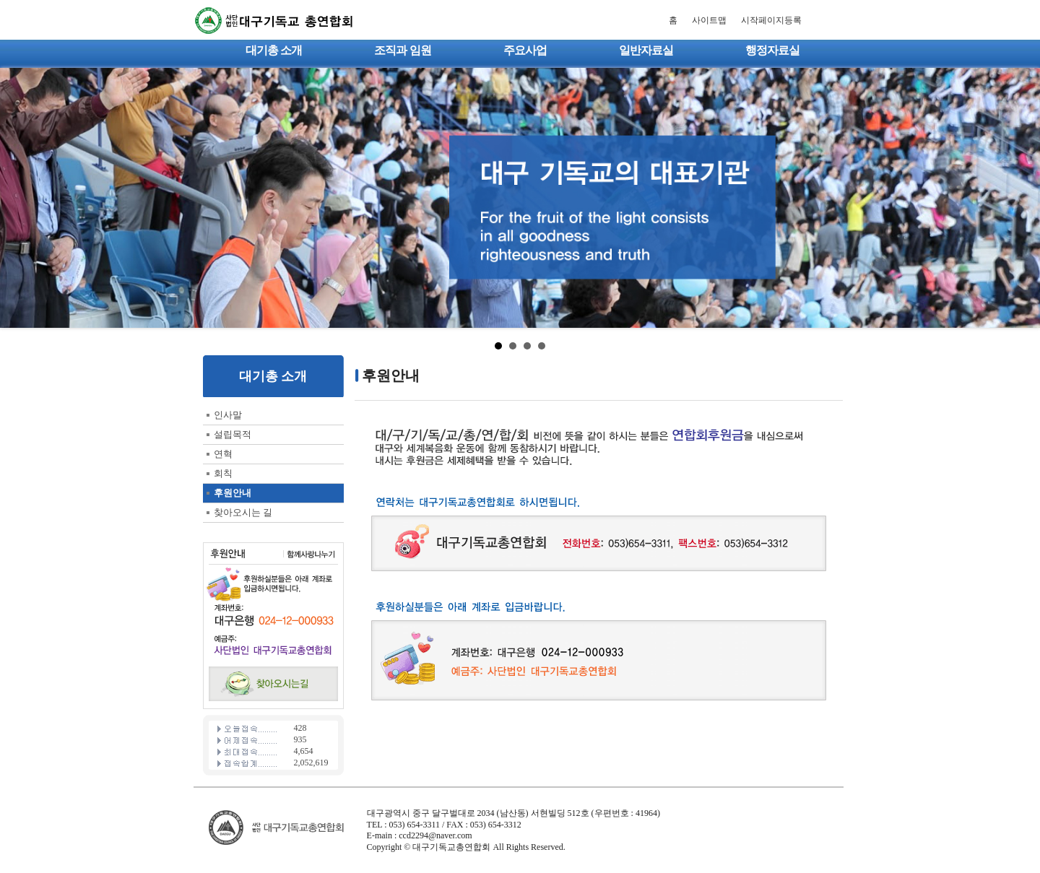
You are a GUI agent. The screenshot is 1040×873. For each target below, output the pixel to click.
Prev (18, 197)
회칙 (223, 473)
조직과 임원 (402, 50)
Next (1021, 197)
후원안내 (232, 492)
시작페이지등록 (771, 20)
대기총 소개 (274, 50)
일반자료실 (646, 50)
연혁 (223, 453)
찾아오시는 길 (243, 512)
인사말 (228, 414)
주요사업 (525, 50)
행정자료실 (772, 50)
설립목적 (232, 434)
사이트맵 (709, 20)
